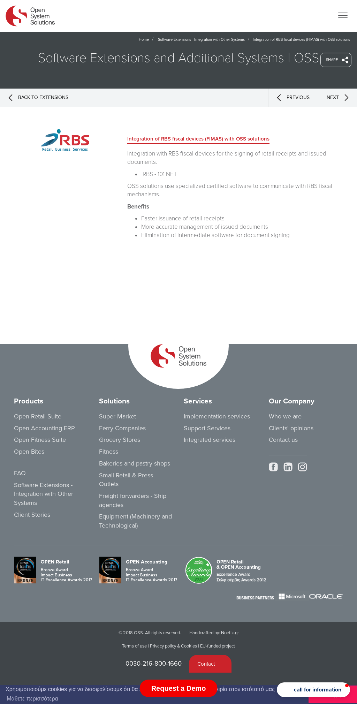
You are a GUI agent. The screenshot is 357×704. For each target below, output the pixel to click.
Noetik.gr (230, 633)
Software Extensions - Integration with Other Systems (201, 39)
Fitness (108, 451)
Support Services (207, 428)
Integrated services (209, 440)
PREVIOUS (293, 97)
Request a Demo (178, 688)
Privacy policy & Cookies (173, 646)
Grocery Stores (119, 440)
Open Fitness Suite (40, 440)
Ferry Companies (122, 428)
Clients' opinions (291, 428)
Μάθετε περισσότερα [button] (32, 699)
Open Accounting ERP (44, 428)
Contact (206, 664)
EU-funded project (217, 646)
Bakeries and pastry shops (134, 463)
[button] (313, 689)
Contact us (283, 440)
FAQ (20, 473)
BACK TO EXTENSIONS (38, 97)
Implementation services (217, 416)
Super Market (117, 416)
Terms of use (134, 646)
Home (144, 39)
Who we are (285, 416)
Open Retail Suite (37, 416)
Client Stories (32, 514)
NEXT (338, 97)
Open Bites (29, 451)
